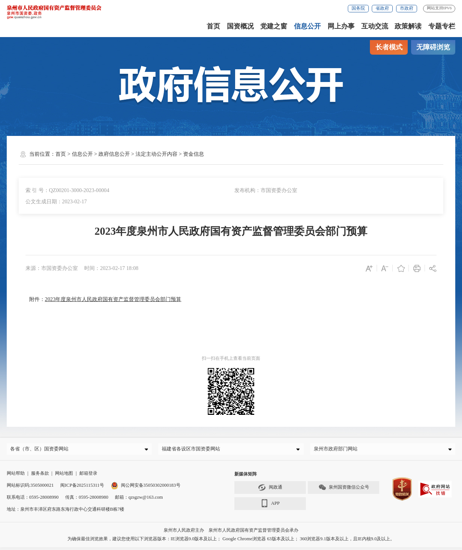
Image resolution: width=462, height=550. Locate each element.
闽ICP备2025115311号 (82, 487)
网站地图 (64, 475)
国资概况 (240, 26)
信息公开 (307, 26)
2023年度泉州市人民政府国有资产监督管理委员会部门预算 (113, 299)
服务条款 (40, 475)
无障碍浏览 (433, 47)
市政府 (406, 8)
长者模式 (389, 47)
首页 (213, 26)
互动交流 (374, 26)
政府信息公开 (114, 154)
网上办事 (341, 26)
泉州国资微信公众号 (343, 490)
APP (270, 506)
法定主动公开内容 (156, 154)
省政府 (382, 8)
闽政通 (270, 490)
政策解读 (408, 26)
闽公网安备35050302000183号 (145, 487)
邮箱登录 (88, 475)
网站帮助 (16, 475)
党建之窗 (273, 26)
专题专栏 (441, 26)
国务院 (358, 8)
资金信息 (193, 154)
